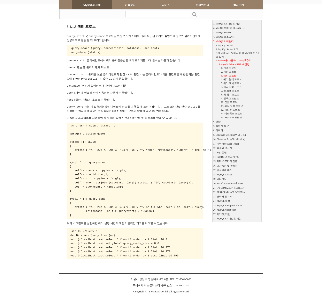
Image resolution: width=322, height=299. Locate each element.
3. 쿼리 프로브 (228, 75)
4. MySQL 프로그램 (223, 37)
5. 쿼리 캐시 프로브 (231, 83)
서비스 (166, 5)
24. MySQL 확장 (221, 201)
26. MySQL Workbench (224, 210)
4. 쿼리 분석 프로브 (231, 79)
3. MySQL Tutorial (222, 32)
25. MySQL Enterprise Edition (228, 205)
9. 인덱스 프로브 (230, 98)
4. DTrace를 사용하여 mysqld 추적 (233, 60)
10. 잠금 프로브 (229, 102)
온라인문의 (202, 5)
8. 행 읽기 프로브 (230, 94)
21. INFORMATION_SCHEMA (228, 188)
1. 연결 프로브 (228, 68)
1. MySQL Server (224, 45)
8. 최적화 (218, 130)
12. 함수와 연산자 (222, 148)
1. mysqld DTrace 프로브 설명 (234, 64)
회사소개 (238, 5)
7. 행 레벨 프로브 (230, 91)
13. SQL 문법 (220, 152)
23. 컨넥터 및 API (222, 196)
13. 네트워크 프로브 (231, 113)
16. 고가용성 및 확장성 (225, 166)
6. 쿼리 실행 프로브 (231, 87)
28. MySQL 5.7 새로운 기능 (227, 218)
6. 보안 (217, 121)
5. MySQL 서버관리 (223, 41)
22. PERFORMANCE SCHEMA (229, 192)
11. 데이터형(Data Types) (226, 144)
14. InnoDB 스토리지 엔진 (226, 157)
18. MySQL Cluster (222, 174)
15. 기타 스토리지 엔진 (225, 161)
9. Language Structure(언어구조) (229, 135)
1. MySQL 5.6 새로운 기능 (226, 23)
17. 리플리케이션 (222, 170)
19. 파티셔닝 (220, 179)
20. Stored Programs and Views (228, 183)
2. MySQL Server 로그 (227, 49)
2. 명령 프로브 (228, 72)
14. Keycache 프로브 (231, 117)
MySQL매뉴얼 (92, 5)
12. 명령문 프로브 (230, 110)
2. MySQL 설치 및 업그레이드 (229, 28)
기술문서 (130, 5)
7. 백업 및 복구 (221, 126)
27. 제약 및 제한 (221, 214)
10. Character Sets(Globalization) (229, 139)
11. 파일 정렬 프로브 (232, 106)
